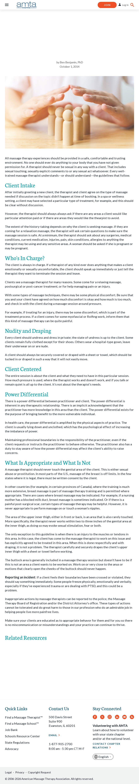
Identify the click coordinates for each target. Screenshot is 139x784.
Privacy (19, 772)
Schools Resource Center (22, 736)
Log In (125, 4)
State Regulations (17, 742)
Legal (8, 772)
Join (107, 4)
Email (53, 735)
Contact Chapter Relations (106, 745)
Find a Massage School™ (22, 723)
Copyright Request (39, 772)
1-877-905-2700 (60, 744)
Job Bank (11, 730)
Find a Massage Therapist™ (23, 717)
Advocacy (12, 749)
